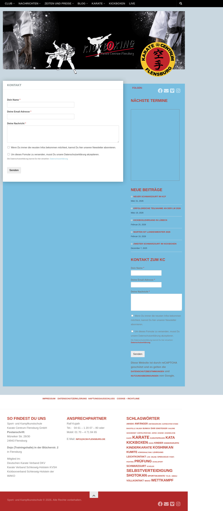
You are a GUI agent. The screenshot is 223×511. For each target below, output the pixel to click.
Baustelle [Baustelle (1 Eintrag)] (131, 428)
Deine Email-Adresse (19, 111)
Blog (81, 3)
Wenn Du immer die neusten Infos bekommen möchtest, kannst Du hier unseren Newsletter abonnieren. (63, 147)
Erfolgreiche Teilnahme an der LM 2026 (157, 208)
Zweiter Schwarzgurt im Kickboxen (154, 244)
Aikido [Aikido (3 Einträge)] (130, 424)
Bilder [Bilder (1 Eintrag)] (139, 428)
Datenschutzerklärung (59, 159)
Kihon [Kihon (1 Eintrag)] (151, 443)
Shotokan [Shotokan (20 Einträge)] (136, 475)
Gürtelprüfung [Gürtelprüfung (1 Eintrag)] (144, 433)
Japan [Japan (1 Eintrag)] (154, 433)
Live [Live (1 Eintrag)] (148, 457)
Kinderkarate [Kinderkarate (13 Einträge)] (139, 447)
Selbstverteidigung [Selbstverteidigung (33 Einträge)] (149, 470)
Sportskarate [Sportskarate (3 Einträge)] (156, 476)
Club (8, 3)
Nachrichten (28, 3)
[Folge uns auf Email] (166, 89)
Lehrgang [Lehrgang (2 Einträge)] (158, 452)
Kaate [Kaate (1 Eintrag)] (129, 438)
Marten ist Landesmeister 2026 (151, 232)
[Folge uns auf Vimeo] (172, 89)
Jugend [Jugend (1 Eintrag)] (160, 433)
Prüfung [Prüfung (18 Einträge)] (143, 461)
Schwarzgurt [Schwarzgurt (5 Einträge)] (136, 466)
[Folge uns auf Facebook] (160, 89)
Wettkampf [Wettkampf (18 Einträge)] (162, 480)
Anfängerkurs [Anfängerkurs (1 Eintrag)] (154, 424)
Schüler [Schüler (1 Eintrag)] (150, 466)
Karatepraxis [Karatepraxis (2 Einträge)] (157, 438)
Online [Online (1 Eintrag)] (154, 457)
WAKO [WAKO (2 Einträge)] (147, 481)
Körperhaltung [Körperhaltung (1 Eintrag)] (145, 452)
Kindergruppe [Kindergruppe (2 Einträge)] (171, 443)
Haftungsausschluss (101, 398)
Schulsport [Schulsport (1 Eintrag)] (157, 462)
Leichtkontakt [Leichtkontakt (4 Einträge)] (136, 456)
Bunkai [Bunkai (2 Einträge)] (146, 428)
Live (132, 3)
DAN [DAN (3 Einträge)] (153, 428)
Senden (14, 170)
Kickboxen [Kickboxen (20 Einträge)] (137, 442)
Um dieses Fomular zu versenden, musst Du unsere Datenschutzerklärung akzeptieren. (55, 154)
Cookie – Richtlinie (128, 398)
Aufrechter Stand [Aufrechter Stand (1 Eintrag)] (170, 424)
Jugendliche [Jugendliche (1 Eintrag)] (169, 433)
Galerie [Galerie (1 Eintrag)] (171, 428)
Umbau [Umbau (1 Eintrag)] (174, 476)
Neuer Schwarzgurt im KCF (149, 196)
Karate (97, 3)
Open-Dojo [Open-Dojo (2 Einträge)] (163, 457)
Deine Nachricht (16, 123)
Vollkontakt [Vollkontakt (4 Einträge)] (135, 480)
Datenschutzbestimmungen (147, 371)
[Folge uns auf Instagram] (178, 89)
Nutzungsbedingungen (144, 376)
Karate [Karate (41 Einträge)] (140, 437)
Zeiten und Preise (58, 3)
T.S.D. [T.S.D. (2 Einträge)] (168, 476)
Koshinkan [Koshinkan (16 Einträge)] (163, 447)
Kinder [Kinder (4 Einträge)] (158, 443)
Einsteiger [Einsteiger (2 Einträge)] (161, 428)
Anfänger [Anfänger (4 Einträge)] (141, 423)
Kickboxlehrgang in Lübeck (150, 220)
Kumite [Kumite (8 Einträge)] (131, 452)
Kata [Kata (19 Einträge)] (170, 437)
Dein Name (13, 100)
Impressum (49, 398)
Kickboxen (117, 3)
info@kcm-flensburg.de (90, 439)
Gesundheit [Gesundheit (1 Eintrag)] (131, 433)
